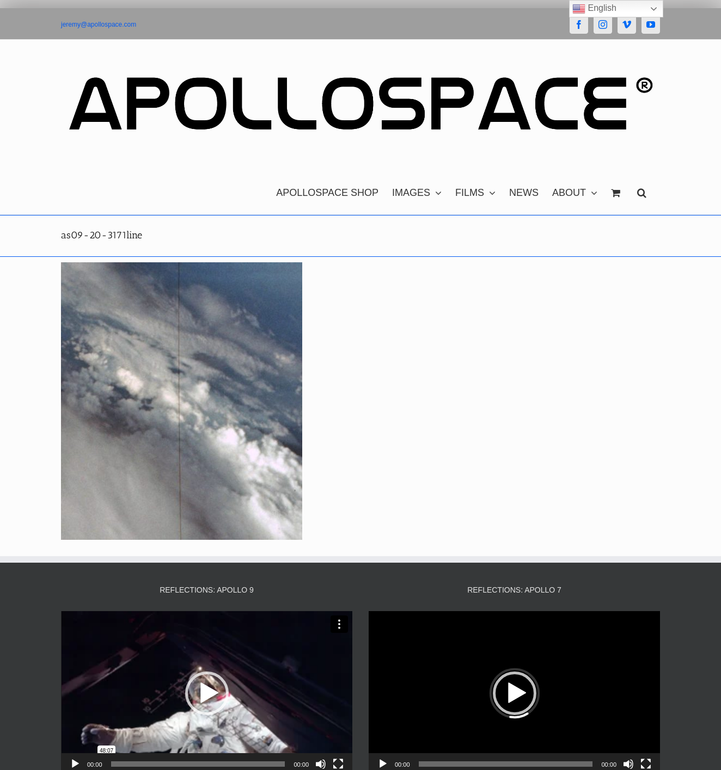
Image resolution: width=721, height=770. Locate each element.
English (594, 8)
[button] (641, 189)
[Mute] (320, 764)
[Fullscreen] (338, 764)
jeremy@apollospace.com (98, 24)
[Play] (75, 764)
